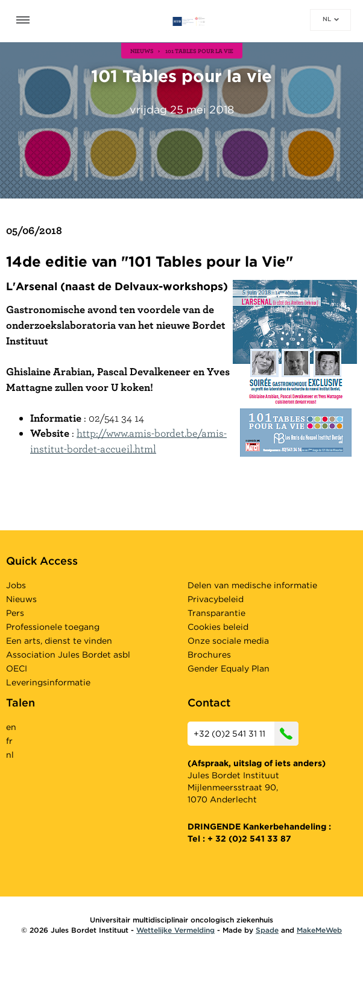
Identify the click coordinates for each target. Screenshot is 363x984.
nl (331, 18)
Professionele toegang (52, 627)
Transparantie (216, 613)
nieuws (142, 50)
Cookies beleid (218, 627)
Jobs (16, 585)
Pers (15, 613)
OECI (16, 668)
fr (9, 741)
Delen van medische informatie (252, 585)
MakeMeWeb (319, 930)
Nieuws (21, 599)
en (11, 727)
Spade (267, 930)
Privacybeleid (216, 599)
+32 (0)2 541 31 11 (246, 734)
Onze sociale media (228, 641)
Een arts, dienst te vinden (59, 641)
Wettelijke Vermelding (175, 930)
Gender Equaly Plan (229, 668)
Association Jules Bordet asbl (68, 654)
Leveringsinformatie (48, 682)
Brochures (209, 654)
